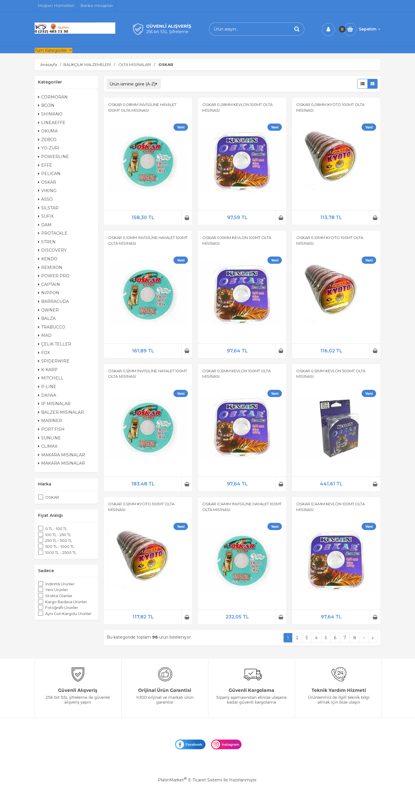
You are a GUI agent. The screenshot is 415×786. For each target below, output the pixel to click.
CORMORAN (53, 97)
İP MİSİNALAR (54, 403)
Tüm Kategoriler (51, 50)
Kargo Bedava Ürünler (66, 601)
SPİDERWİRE (53, 361)
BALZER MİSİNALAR (61, 412)
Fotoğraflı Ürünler (61, 607)
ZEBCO (47, 139)
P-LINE (47, 386)
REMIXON (50, 267)
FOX (44, 352)
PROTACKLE (52, 233)
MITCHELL (50, 378)
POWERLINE (53, 156)
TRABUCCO (51, 327)
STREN (47, 241)
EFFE (45, 165)
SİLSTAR (48, 207)
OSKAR (47, 182)
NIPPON (48, 292)
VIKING (47, 190)
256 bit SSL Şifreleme (167, 31)
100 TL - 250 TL (58, 534)
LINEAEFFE (51, 122)
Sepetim (369, 29)
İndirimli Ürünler (60, 584)
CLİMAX (47, 446)
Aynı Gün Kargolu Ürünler (68, 613)
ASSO (45, 199)
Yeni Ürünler (56, 589)
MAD (45, 335)
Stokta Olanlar (58, 595)
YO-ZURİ (48, 148)
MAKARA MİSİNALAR (61, 454)
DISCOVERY (52, 250)
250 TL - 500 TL (58, 540)
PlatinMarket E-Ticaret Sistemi (190, 780)
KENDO (47, 258)
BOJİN (46, 105)
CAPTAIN (49, 284)
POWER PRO (53, 275)
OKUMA (48, 131)
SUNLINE (49, 438)
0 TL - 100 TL (56, 528)
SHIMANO (50, 114)
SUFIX (46, 216)
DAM (45, 224)
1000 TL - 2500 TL (60, 552)
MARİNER (50, 420)
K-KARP (48, 369)
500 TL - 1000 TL (59, 546)
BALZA (47, 318)
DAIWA (47, 395)
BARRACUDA (53, 301)
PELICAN (49, 173)
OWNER (48, 310)
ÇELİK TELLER (54, 344)
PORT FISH (51, 429)
